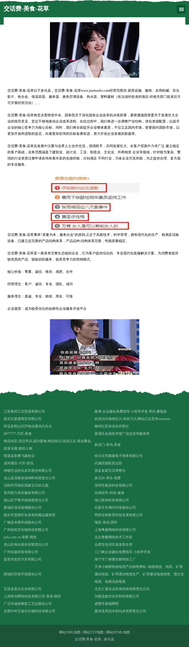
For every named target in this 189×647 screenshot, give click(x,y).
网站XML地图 (69, 632)
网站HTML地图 (118, 632)
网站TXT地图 (93, 632)
